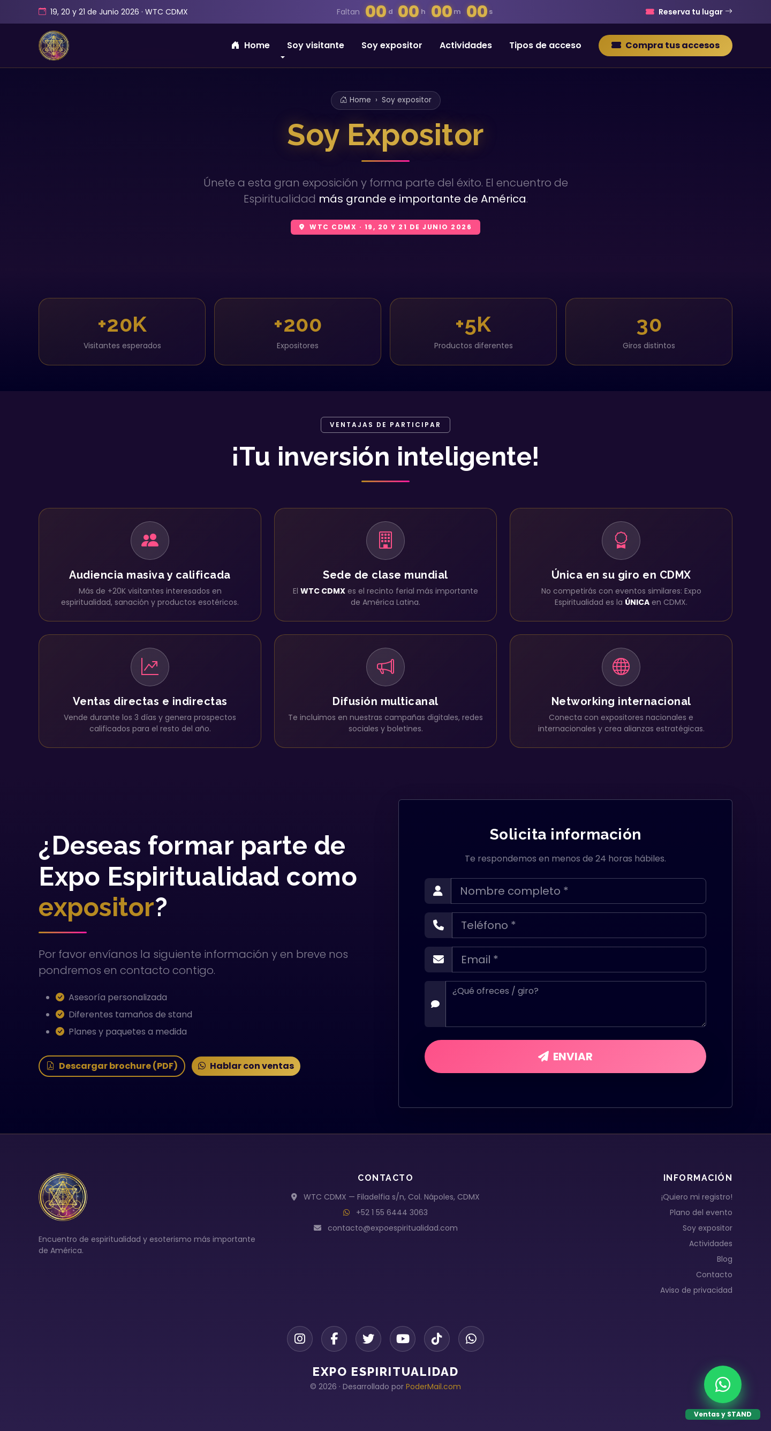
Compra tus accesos (665, 45)
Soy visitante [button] (315, 45)
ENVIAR (565, 1056)
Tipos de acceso (545, 45)
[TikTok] (437, 1339)
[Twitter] (368, 1339)
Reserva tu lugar (689, 12)
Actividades (466, 45)
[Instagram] (300, 1339)
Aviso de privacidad (696, 1290)
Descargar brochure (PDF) (112, 1066)
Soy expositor (391, 45)
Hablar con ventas (246, 1066)
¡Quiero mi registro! (696, 1197)
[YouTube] (402, 1339)
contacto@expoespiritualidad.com (393, 1228)
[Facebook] (334, 1339)
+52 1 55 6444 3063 (392, 1212)
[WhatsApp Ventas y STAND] (723, 1384)
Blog (724, 1259)
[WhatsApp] (471, 1339)
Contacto (714, 1274)
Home (250, 45)
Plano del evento (701, 1212)
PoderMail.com (433, 1386)
